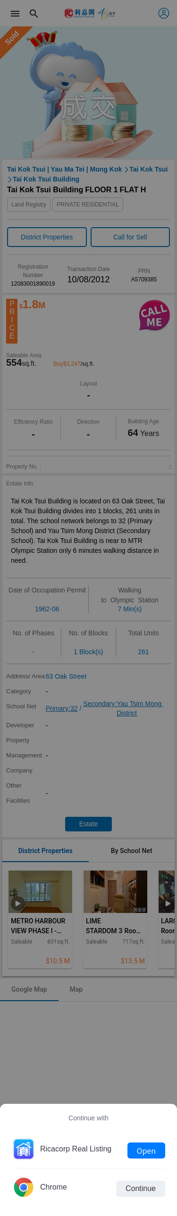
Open (146, 1150)
